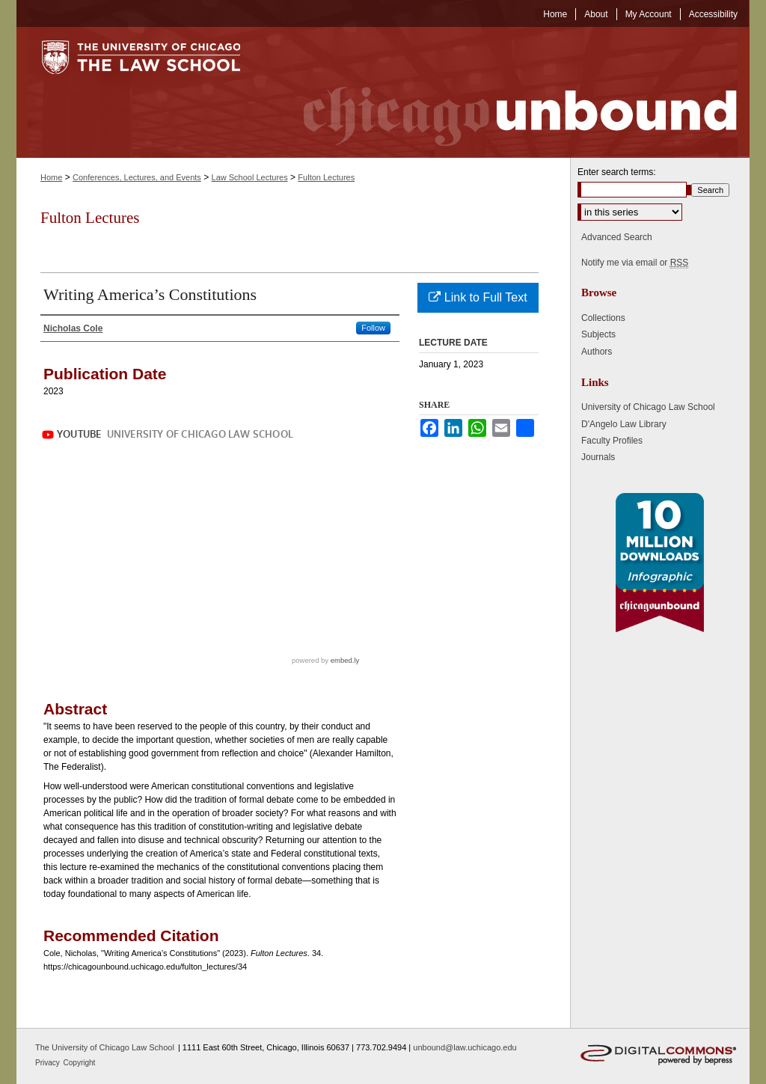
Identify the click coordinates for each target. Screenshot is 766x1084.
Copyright (80, 1063)
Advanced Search (616, 237)
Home (51, 177)
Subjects (598, 334)
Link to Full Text (478, 297)
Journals (598, 457)
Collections (603, 318)
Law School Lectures (250, 177)
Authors (596, 351)
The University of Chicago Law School (104, 1047)
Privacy (48, 1063)
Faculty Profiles (612, 440)
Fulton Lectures (326, 177)
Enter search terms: (616, 172)
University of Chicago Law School (648, 407)
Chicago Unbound (506, 92)
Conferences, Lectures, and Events (137, 177)
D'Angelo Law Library (624, 424)
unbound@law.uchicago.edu (464, 1047)
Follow (373, 327)
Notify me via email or (634, 262)
